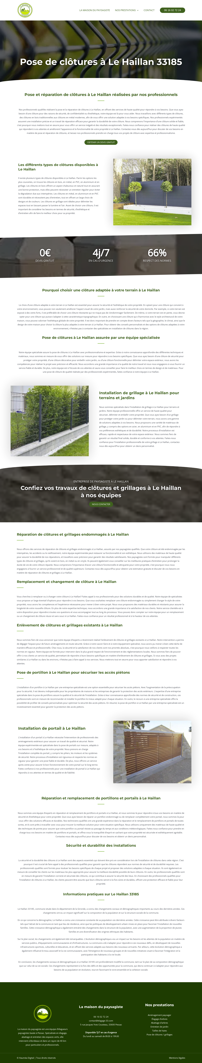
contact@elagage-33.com (101, 1020)
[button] (137, 10)
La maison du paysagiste (96, 10)
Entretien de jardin (159, 1026)
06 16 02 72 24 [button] (101, 1016)
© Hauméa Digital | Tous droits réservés (36, 1057)
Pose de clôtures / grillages (159, 1034)
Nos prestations (127, 10)
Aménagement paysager (159, 1015)
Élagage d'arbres (159, 1019)
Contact (149, 10)
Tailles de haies (159, 1030)
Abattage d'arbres (159, 1022)
